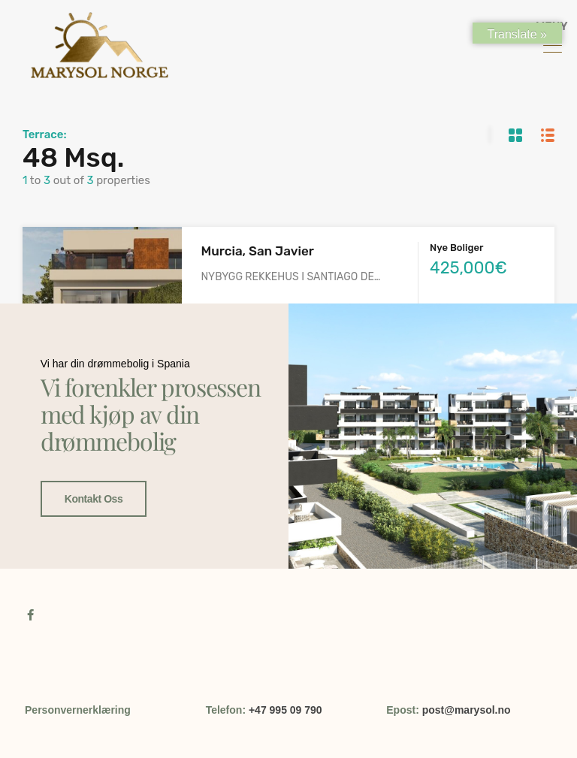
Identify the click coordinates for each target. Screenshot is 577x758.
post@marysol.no (466, 710)
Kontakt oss (94, 499)
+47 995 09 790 (285, 710)
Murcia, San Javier (257, 250)
